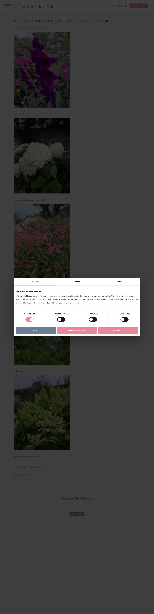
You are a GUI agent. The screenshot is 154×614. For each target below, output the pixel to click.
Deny (36, 330)
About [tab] (119, 281)
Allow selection (77, 330)
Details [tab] (77, 281)
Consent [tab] (35, 281)
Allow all (118, 330)
